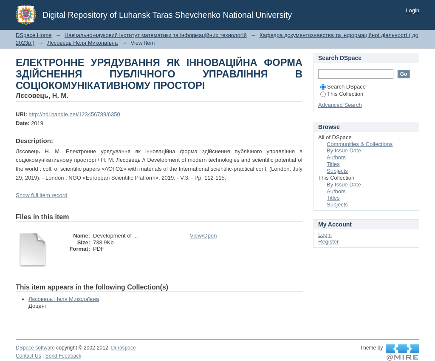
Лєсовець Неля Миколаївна (82, 43)
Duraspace (123, 348)
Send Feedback (63, 356)
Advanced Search (340, 105)
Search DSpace (343, 86)
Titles (333, 164)
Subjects (337, 171)
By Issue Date (344, 150)
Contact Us (28, 356)
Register (328, 241)
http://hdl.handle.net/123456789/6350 (74, 114)
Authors (336, 157)
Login (412, 10)
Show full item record (41, 195)
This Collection (341, 94)
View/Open (203, 235)
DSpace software (35, 348)
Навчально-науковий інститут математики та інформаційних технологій (156, 35)
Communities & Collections (360, 144)
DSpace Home (34, 35)
